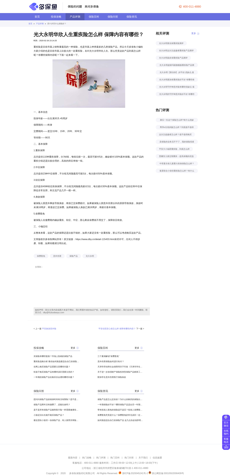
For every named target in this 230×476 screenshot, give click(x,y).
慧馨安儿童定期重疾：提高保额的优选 (176, 156)
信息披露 (157, 457)
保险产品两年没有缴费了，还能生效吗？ (52, 404)
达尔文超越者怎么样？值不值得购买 (175, 134)
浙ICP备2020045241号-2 (135, 473)
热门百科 (115, 457)
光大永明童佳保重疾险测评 (171, 43)
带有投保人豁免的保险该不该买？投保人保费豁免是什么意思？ (121, 410)
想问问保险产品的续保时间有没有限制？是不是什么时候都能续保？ (57, 399)
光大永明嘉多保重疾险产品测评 (173, 58)
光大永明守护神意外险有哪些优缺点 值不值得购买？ (176, 87)
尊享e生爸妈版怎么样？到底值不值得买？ (177, 127)
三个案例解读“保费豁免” (108, 356)
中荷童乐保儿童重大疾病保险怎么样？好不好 (176, 164)
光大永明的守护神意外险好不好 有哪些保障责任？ (176, 94)
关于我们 (143, 457)
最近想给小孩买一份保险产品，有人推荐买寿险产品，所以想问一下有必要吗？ (57, 420)
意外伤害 (57, 256)
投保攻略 (56, 16)
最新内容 (72, 457)
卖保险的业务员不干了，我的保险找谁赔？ (176, 142)
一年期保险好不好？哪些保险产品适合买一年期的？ (121, 404)
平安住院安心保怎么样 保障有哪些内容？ (117, 328)
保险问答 (113, 16)
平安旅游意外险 (49, 328)
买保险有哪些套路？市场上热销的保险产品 (53, 356)
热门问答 (129, 457)
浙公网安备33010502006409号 (168, 473)
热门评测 (101, 457)
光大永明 (90, 256)
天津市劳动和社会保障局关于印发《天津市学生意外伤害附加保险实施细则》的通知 (121, 366)
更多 (73, 348)
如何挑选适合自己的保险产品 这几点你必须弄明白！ (121, 420)
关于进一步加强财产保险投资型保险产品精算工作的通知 (121, 372)
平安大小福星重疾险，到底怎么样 (174, 149)
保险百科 (94, 16)
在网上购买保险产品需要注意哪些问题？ (52, 366)
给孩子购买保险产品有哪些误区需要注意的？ (54, 372)
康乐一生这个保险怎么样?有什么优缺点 (177, 120)
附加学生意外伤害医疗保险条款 (112, 377)
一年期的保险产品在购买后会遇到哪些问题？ (54, 377)
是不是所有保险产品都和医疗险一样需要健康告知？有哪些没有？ (57, 410)
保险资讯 (131, 16)
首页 (37, 16)
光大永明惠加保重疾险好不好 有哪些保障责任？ (176, 80)
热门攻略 (86, 457)
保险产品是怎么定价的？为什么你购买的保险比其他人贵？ (121, 399)
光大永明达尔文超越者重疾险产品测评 (176, 50)
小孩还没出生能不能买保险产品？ (49, 415)
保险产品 (73, 256)
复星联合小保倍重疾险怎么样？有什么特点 (176, 171)
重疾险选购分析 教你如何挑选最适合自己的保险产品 (57, 361)
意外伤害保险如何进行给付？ (111, 361)
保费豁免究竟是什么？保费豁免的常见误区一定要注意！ (121, 415)
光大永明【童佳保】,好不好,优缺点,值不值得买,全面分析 (177, 72)
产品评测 (75, 16)
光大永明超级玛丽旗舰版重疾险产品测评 (176, 65)
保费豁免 (41, 256)
